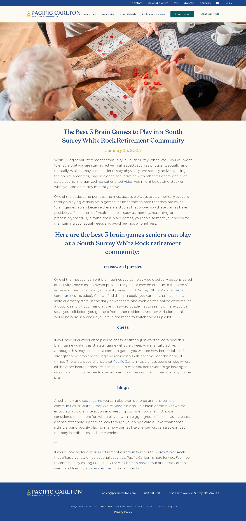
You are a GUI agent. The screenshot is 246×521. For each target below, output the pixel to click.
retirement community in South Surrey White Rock (126, 160)
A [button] (227, 3)
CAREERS (205, 3)
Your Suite (108, 14)
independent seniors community (112, 468)
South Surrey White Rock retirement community (129, 247)
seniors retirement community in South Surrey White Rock (137, 452)
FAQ (176, 3)
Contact (137, 3)
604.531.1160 (152, 493)
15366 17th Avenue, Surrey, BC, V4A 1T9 (194, 493)
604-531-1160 (103, 463)
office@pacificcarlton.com (119, 493)
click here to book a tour (137, 463)
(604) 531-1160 (209, 14)
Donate (189, 3)
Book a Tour (182, 14)
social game (92, 401)
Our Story (90, 14)
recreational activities (115, 182)
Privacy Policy (123, 512)
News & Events (158, 3)
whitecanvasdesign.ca (163, 506)
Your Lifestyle (128, 14)
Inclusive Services (153, 14)
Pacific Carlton (125, 362)
